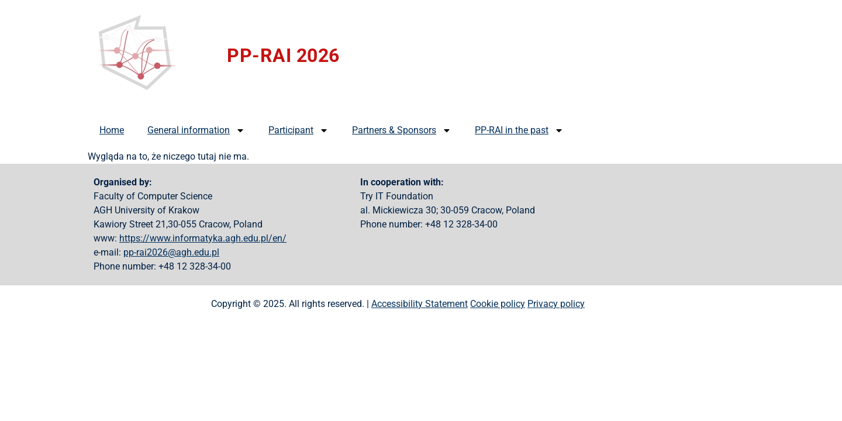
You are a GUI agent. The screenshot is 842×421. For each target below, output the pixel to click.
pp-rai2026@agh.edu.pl (171, 252)
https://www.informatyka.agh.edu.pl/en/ (203, 238)
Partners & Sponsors (401, 130)
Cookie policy (497, 303)
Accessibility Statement (419, 303)
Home (111, 130)
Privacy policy (556, 303)
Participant (298, 130)
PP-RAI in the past (519, 130)
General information (196, 130)
